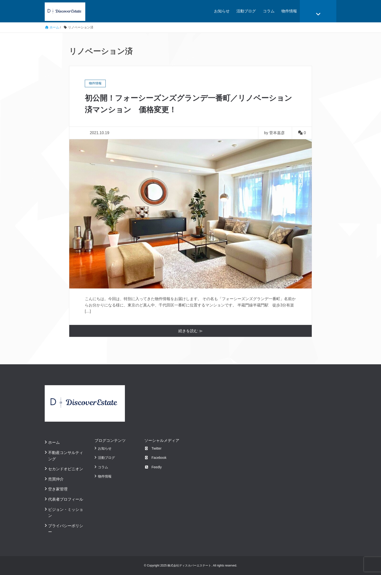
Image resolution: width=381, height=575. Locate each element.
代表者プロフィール (65, 499)
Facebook (155, 458)
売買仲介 (56, 479)
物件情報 (289, 11)
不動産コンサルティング (65, 455)
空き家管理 (58, 489)
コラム (269, 11)
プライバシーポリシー (65, 528)
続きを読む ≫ (190, 331)
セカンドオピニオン (65, 469)
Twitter (153, 448)
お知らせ (222, 11)
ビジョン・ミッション (65, 512)
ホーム (54, 442)
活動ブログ (246, 11)
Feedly (153, 467)
